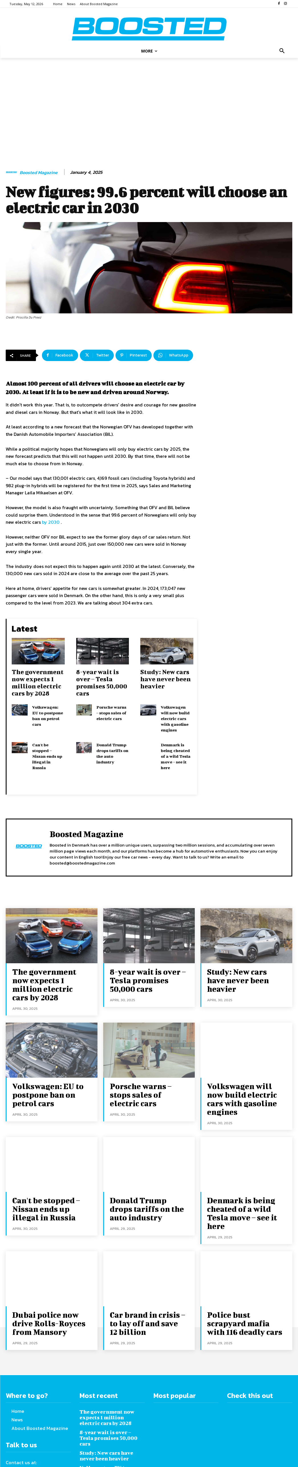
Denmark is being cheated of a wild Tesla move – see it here (175, 750)
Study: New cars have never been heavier (165, 677)
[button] (282, 51)
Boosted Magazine (39, 172)
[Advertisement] (149, 108)
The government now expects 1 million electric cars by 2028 (38, 681)
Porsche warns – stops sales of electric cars (111, 710)
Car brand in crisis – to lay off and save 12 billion (145, 1276)
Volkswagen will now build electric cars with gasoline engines (175, 716)
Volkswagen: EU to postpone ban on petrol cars (47, 713)
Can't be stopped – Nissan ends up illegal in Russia (47, 750)
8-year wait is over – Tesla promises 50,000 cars (101, 681)
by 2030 (51, 522)
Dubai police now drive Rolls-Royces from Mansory (49, 1276)
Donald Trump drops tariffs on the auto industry (112, 748)
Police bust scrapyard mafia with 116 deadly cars (242, 1276)
